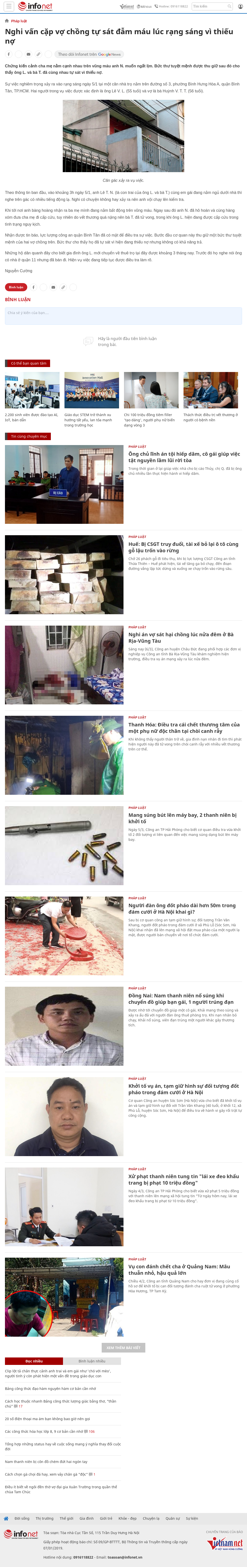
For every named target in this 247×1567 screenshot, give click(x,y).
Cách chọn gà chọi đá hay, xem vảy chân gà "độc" (46, 1474)
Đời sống (22, 1518)
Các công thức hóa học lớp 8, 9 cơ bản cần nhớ (44, 1431)
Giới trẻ (106, 1518)
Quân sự (173, 1518)
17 (18, 1406)
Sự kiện (192, 1518)
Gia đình (87, 1518)
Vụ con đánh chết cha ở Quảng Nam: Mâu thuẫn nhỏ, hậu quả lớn (179, 1269)
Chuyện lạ (151, 1518)
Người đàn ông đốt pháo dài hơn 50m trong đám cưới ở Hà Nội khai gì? (182, 908)
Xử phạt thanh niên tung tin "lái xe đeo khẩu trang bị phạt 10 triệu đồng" (183, 1179)
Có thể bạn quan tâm (28, 363)
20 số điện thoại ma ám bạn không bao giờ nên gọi (47, 1418)
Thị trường (45, 1518)
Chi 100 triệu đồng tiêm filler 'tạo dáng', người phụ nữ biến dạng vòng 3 (149, 419)
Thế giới (66, 1518)
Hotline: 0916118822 (170, 6)
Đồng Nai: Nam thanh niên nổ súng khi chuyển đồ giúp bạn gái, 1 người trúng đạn (181, 998)
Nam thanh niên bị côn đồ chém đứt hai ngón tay (46, 1461)
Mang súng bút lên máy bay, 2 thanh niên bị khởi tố (182, 818)
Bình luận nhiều (92, 1361)
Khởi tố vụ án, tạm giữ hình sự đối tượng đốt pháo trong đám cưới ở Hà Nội (183, 1089)
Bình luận (16, 287)
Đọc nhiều (34, 1361)
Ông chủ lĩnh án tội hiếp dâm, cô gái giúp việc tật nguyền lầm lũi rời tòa (184, 457)
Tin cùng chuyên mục (29, 436)
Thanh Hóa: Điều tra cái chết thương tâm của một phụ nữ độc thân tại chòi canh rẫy (184, 727)
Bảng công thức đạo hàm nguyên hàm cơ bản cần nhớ (50, 1388)
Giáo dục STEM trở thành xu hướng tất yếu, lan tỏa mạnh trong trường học (88, 419)
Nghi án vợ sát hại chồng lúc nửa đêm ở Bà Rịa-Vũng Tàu (181, 637)
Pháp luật (19, 21)
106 (89, 1431)
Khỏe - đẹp (128, 1518)
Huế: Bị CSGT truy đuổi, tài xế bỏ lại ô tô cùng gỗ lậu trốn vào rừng (183, 547)
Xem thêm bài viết (123, 1347)
